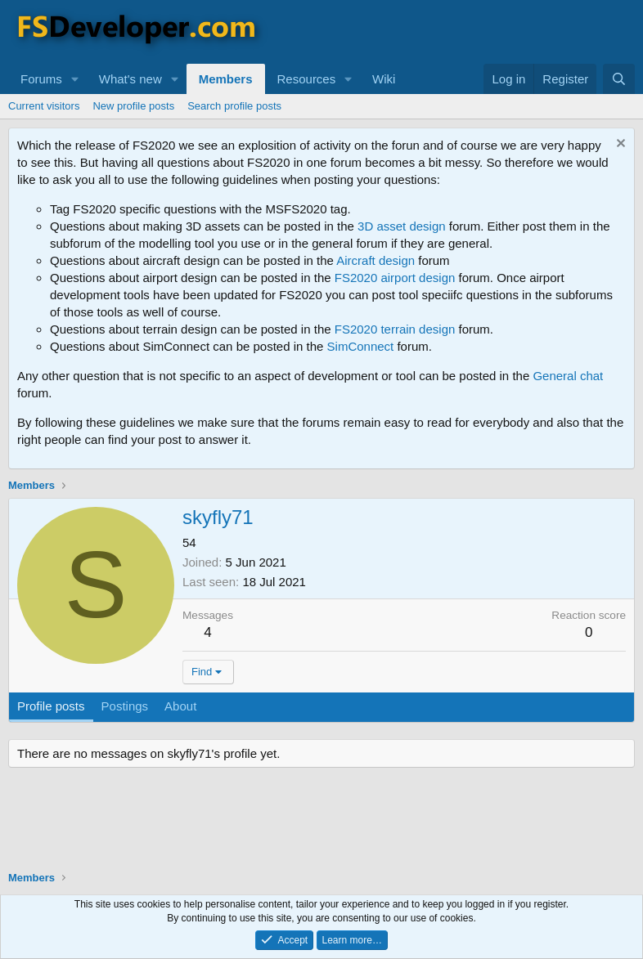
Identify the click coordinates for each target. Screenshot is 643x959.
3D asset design (401, 226)
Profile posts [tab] (51, 706)
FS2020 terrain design (395, 329)
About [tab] (180, 706)
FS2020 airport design (395, 278)
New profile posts (133, 106)
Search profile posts (234, 106)
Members (226, 79)
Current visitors (43, 106)
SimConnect (360, 346)
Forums (41, 79)
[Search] (619, 79)
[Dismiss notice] (619, 145)
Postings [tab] (125, 706)
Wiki (383, 79)
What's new (130, 79)
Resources (306, 79)
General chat (568, 376)
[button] (75, 79)
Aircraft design (375, 260)
